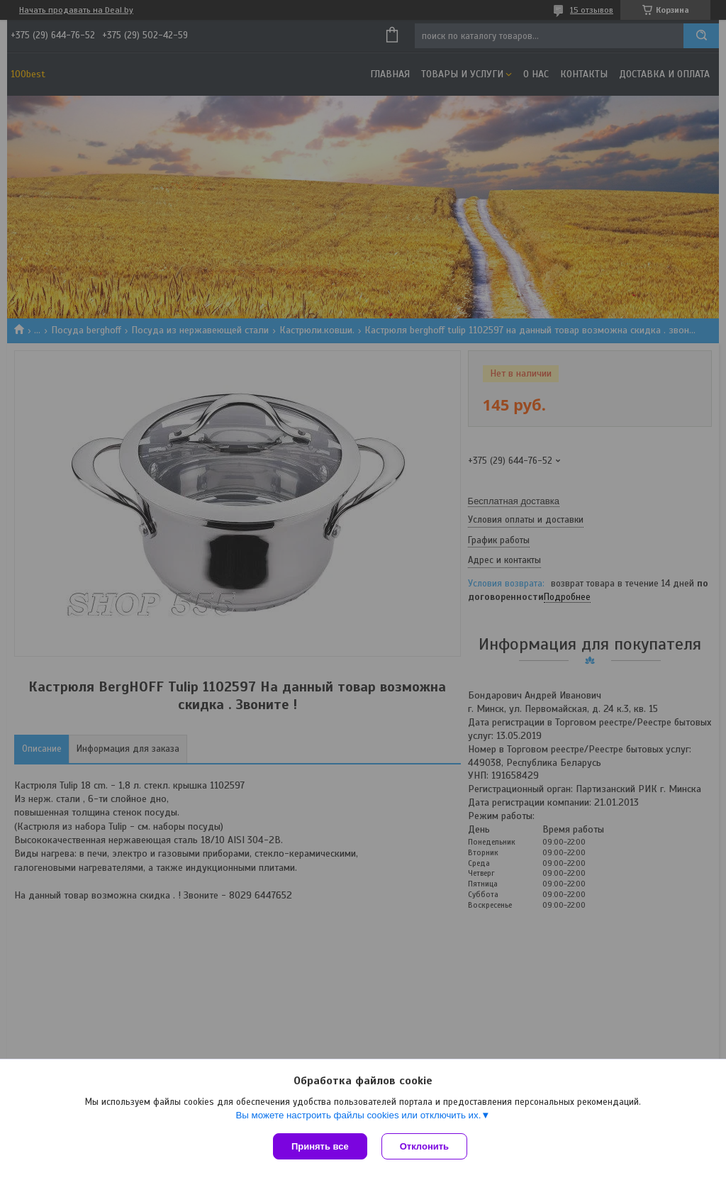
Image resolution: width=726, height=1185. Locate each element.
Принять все (320, 1146)
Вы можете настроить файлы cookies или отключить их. (358, 1115)
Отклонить (424, 1146)
